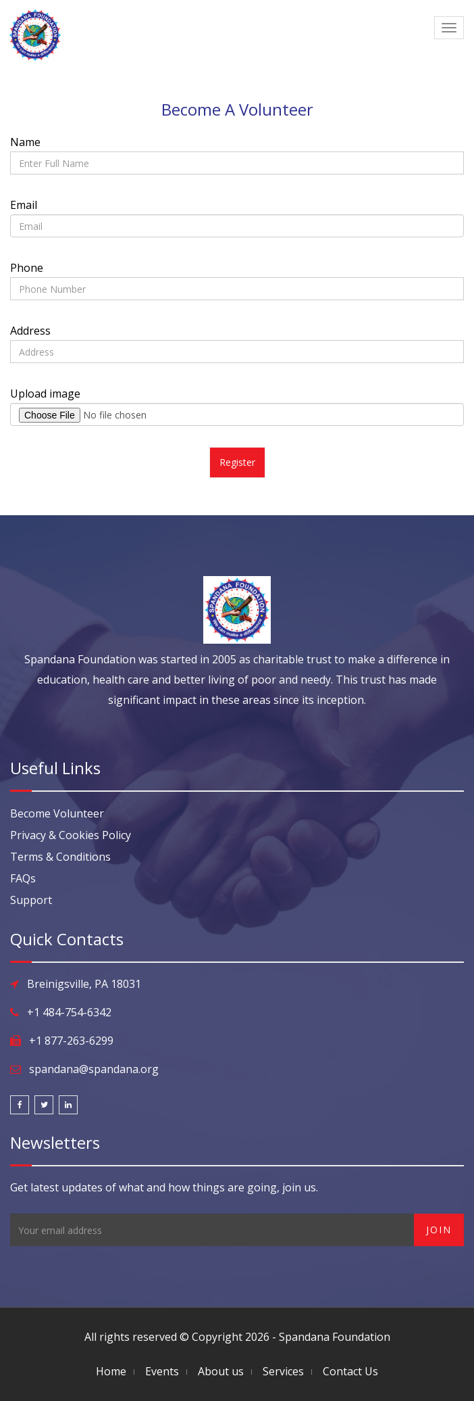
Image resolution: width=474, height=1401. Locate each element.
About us (221, 1371)
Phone (26, 267)
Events (162, 1371)
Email (23, 204)
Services (283, 1371)
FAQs (23, 878)
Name (25, 142)
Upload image (45, 393)
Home (111, 1371)
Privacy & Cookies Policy (70, 835)
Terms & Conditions (60, 856)
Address (30, 330)
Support (31, 900)
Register (237, 462)
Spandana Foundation (334, 1336)
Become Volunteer (57, 813)
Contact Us (350, 1371)
